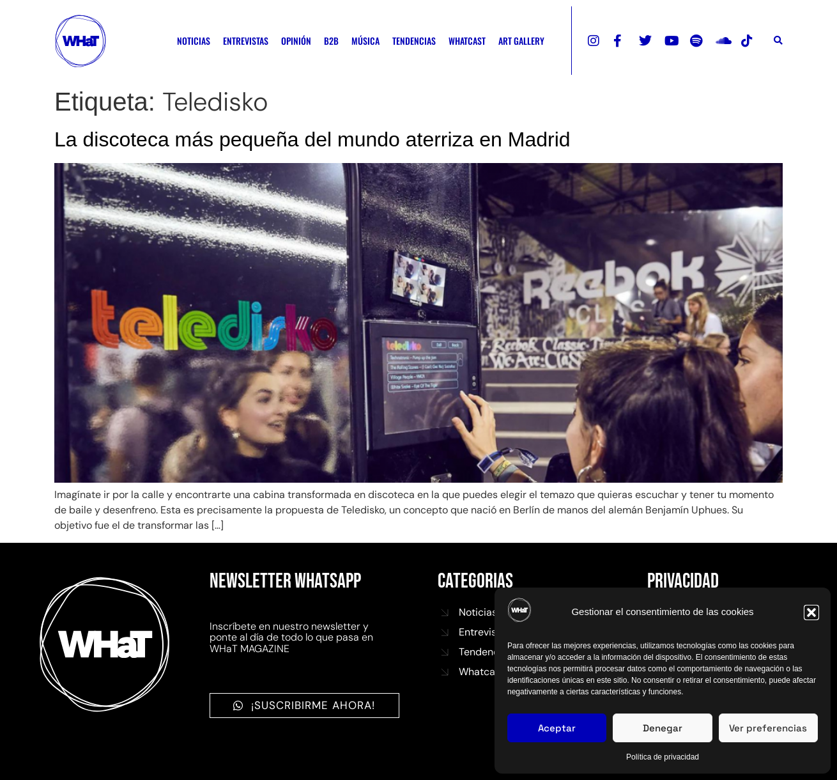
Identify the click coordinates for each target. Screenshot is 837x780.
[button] (811, 612)
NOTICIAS (193, 40)
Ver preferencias (768, 728)
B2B (331, 40)
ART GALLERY (521, 40)
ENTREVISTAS (245, 40)
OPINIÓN (296, 40)
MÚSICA (365, 40)
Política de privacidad (662, 757)
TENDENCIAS (414, 40)
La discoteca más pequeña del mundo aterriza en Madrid (312, 139)
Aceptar (557, 728)
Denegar (662, 728)
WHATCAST (467, 40)
